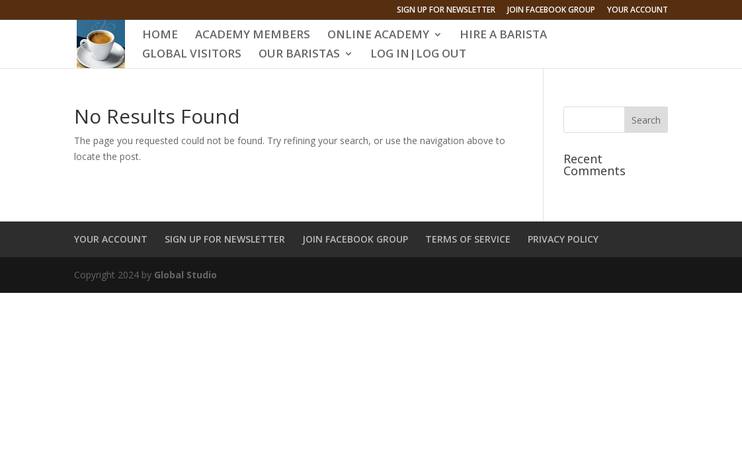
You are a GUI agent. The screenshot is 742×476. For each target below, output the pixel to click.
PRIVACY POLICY (563, 239)
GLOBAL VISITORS (191, 55)
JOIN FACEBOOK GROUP (551, 10)
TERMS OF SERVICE (468, 239)
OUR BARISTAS (299, 55)
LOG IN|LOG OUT (418, 55)
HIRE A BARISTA (503, 36)
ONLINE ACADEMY (378, 36)
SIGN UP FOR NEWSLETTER (446, 10)
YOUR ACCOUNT (637, 10)
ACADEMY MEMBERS (252, 36)
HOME (160, 36)
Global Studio (185, 274)
